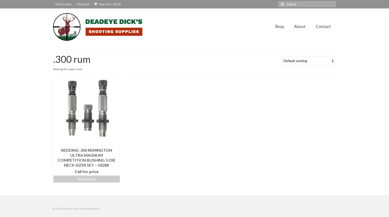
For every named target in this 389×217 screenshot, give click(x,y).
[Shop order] (308, 61)
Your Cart (107, 4)
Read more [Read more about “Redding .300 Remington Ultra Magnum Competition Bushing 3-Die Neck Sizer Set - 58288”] (86, 179)
